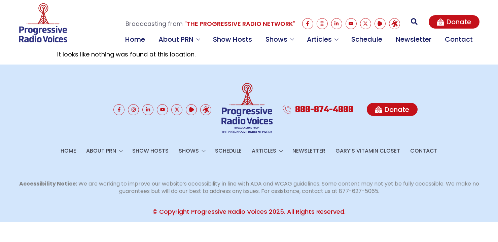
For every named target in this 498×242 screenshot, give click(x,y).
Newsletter (413, 39)
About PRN (179, 39)
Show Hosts (232, 39)
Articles (322, 39)
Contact (459, 39)
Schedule (366, 39)
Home (135, 39)
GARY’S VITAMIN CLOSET (367, 151)
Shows (279, 39)
